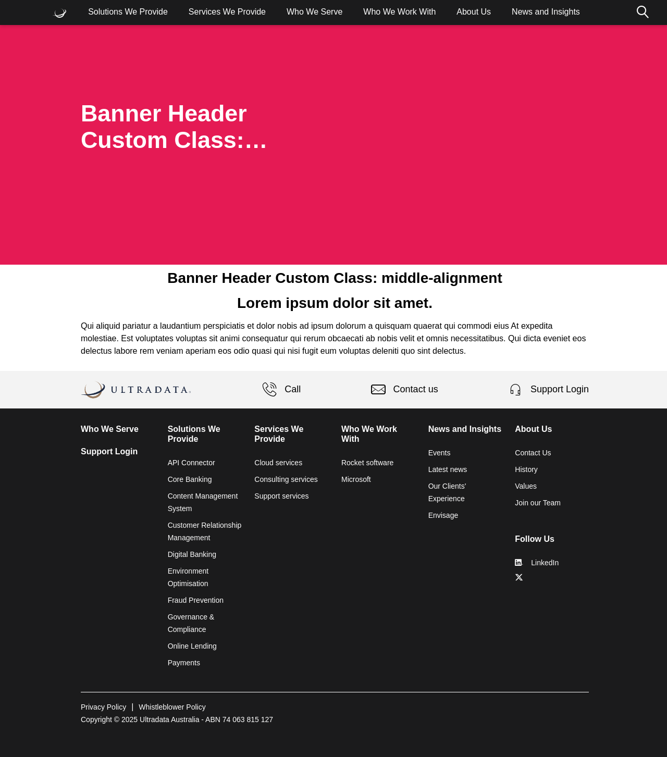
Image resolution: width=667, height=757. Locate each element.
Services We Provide (227, 11)
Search (642, 12)
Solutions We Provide (128, 11)
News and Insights (546, 11)
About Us (473, 11)
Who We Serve (314, 11)
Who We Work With (399, 11)
